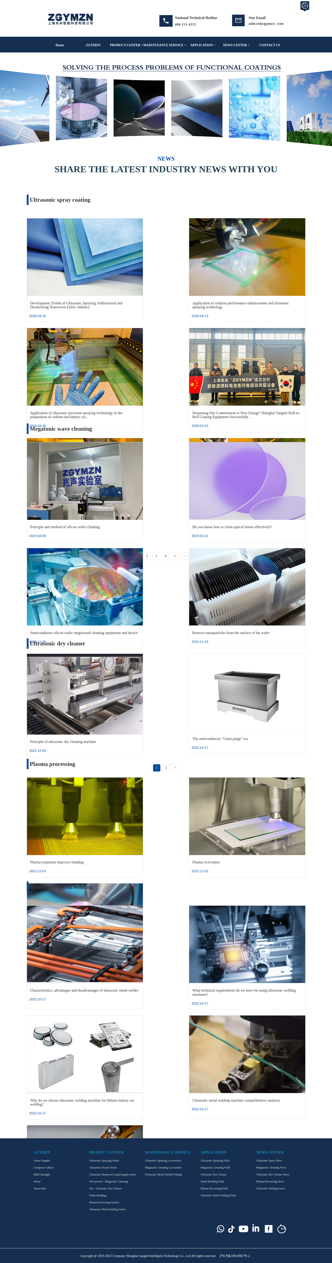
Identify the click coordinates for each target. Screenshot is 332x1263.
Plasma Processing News (270, 1181)
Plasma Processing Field (214, 1188)
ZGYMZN (93, 45)
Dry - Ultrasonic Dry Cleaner (105, 1188)
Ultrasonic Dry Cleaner (214, 1174)
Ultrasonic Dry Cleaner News (272, 1174)
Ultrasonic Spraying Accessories (163, 1160)
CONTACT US (269, 45)
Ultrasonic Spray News (269, 1160)
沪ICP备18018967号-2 (234, 1256)
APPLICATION (203, 45)
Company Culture (44, 1167)
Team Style (40, 1188)
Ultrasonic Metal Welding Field (218, 1195)
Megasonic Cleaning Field (215, 1167)
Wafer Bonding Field (212, 1181)
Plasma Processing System (104, 1202)
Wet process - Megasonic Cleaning (108, 1181)
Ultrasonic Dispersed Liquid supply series (112, 1174)
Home (60, 45)
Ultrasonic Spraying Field (215, 1160)
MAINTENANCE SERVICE (164, 45)
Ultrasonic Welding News (270, 1188)
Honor (37, 1181)
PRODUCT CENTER (126, 45)
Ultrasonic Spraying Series (104, 1160)
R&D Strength (42, 1174)
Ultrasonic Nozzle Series (103, 1167)
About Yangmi (42, 1160)
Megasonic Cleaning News (271, 1167)
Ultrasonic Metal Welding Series (107, 1209)
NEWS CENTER (236, 45)
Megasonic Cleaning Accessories (163, 1167)
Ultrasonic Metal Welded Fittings (163, 1174)
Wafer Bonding (97, 1195)
